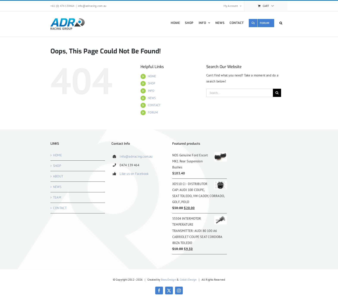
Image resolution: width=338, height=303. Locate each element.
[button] (280, 23)
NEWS (152, 98)
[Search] (277, 93)
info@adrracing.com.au (92, 6)
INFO (151, 91)
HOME (152, 76)
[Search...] (239, 93)
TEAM (57, 197)
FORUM (153, 112)
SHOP (151, 83)
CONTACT (154, 105)
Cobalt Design (188, 279)
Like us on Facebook (134, 174)
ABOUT (58, 176)
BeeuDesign (168, 279)
